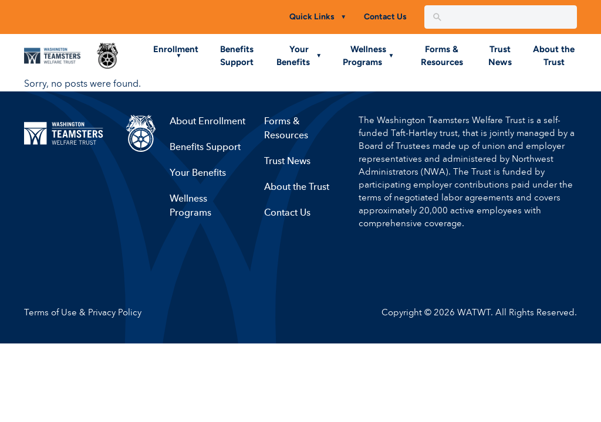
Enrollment (175, 49)
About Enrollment (207, 122)
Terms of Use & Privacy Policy (82, 313)
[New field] (508, 17)
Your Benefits (197, 173)
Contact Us (385, 17)
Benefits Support (204, 147)
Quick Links (312, 17)
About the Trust (296, 187)
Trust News (287, 161)
